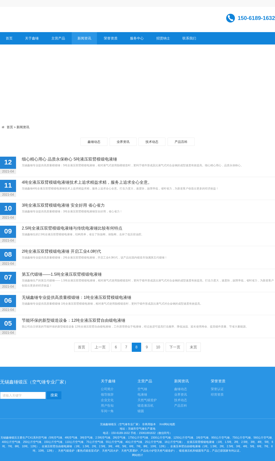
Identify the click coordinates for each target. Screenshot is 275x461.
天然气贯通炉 (129, 450)
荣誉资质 (111, 38)
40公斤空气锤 (133, 442)
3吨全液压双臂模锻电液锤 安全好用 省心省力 (63, 205)
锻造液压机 (146, 405)
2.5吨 (244, 442)
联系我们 (189, 38)
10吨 (25, 446)
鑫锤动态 (94, 142)
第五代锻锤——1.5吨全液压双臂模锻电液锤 (62, 274)
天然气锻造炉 (147, 400)
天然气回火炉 (110, 450)
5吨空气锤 (56, 437)
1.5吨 (228, 442)
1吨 (220, 442)
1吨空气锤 (202, 437)
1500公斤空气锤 (161, 437)
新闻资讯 (84, 38)
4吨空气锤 (71, 437)
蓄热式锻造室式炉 (88, 450)
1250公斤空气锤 (183, 437)
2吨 (236, 442)
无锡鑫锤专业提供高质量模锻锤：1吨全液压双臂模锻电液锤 (76, 297)
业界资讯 (123, 142)
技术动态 (152, 142)
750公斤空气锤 (241, 437)
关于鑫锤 (32, 38)
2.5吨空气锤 (102, 437)
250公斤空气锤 (32, 442)
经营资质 (217, 394)
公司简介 (107, 389)
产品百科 (181, 142)
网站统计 (137, 455)
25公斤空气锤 (153, 442)
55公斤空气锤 (114, 442)
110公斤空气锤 (74, 442)
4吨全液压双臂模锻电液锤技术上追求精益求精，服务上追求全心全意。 (87, 182)
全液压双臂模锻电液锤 (200, 442)
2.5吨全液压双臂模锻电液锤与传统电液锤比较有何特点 (72, 228)
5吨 (267, 442)
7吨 (10, 446)
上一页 (100, 347)
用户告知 (107, 405)
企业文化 (107, 400)
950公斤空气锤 (220, 437)
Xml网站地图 (167, 424)
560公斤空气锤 (262, 437)
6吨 (131, 446)
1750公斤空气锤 (138, 437)
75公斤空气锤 (94, 442)
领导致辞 (107, 394)
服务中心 (137, 38)
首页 (9, 38)
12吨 (33, 446)
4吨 (260, 442)
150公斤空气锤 (53, 442)
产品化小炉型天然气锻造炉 (156, 450)
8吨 (17, 446)
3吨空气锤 (86, 437)
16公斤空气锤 (173, 442)
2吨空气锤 (119, 437)
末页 (193, 347)
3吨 (252, 442)
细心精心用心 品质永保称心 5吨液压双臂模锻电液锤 (69, 159)
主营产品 (58, 38)
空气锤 (142, 389)
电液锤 (142, 394)
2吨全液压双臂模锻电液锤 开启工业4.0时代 (61, 251)
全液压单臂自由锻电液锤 (185, 446)
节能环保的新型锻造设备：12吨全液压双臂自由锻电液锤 (73, 320)
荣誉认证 (217, 389)
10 (158, 347)
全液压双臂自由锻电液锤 (57, 446)
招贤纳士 (163, 38)
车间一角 (107, 411)
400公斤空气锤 (11, 442)
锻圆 (141, 411)
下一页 (174, 347)
